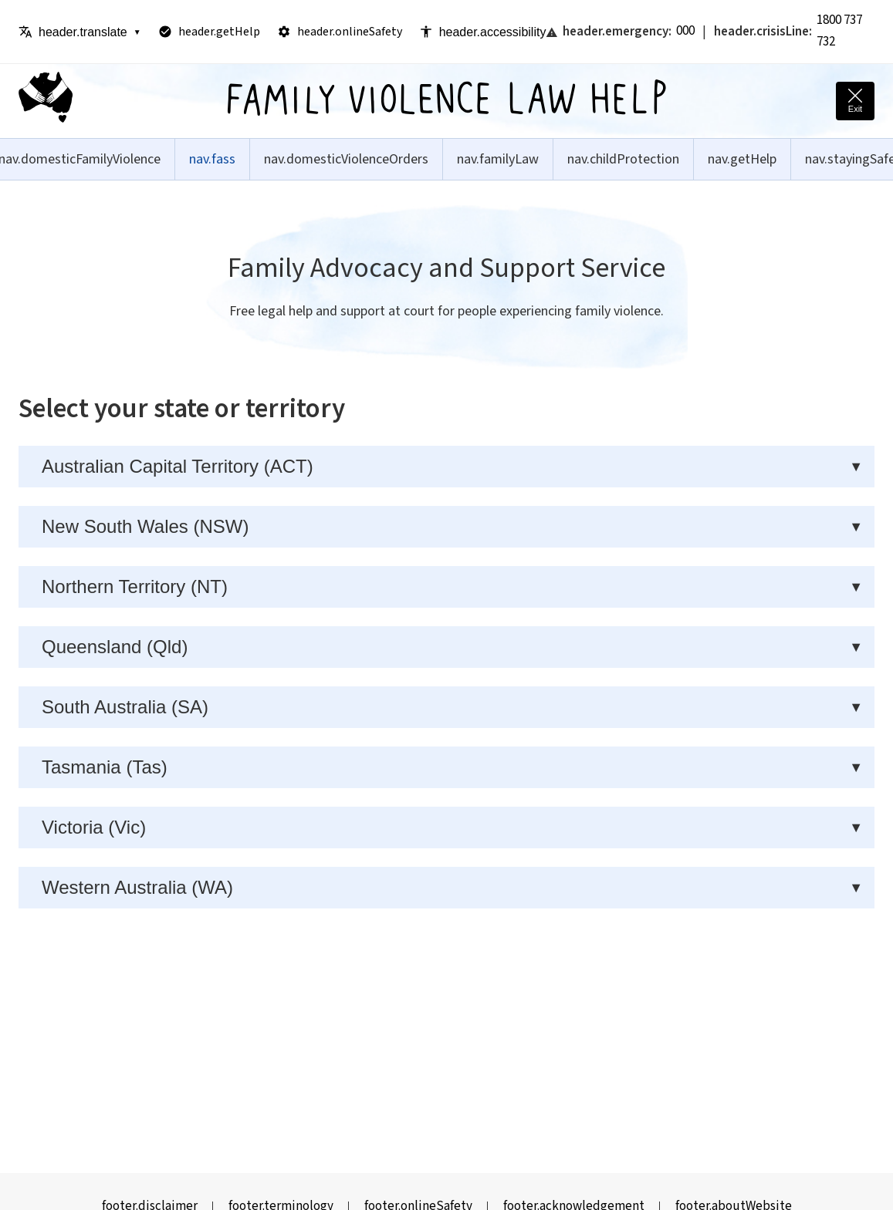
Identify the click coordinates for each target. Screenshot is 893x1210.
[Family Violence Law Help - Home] (46, 101)
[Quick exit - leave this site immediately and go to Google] (855, 101)
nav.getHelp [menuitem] (742, 159)
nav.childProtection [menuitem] (623, 159)
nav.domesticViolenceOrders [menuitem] (346, 159)
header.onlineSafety (339, 32)
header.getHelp (209, 32)
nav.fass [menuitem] (212, 159)
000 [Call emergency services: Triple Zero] (685, 30)
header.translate (80, 32)
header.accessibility (482, 32)
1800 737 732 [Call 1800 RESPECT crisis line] (839, 31)
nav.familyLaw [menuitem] (498, 159)
